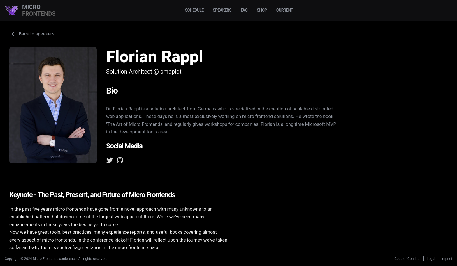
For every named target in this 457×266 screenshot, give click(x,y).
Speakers (222, 10)
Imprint (446, 259)
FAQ (244, 10)
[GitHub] (120, 161)
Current (284, 10)
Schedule (194, 10)
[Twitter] (109, 161)
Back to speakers (32, 34)
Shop (262, 10)
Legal (431, 259)
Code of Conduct (407, 259)
